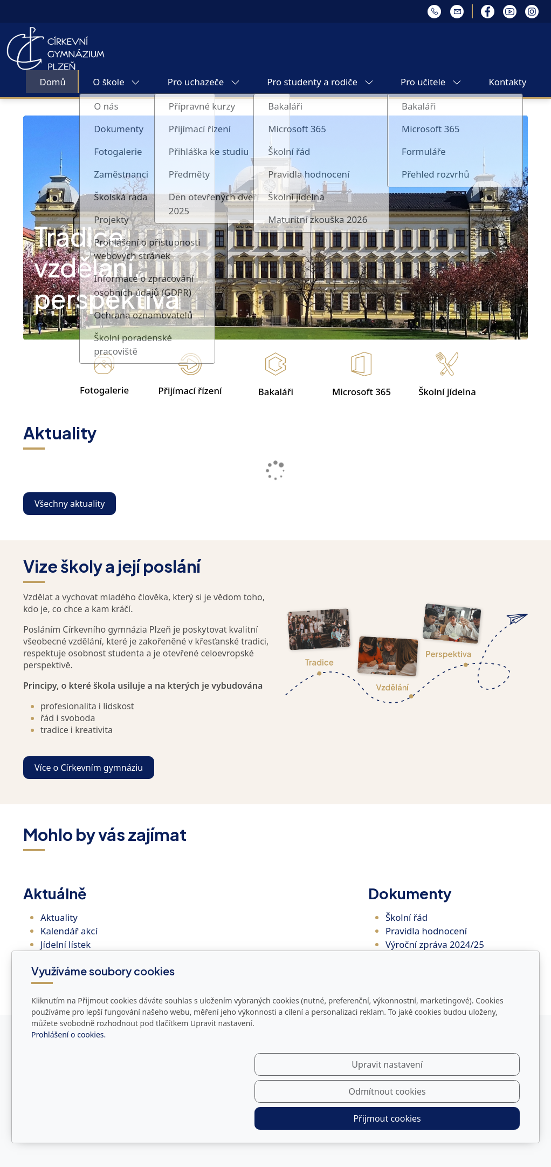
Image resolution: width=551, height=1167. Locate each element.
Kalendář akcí (69, 931)
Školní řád (406, 917)
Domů (52, 82)
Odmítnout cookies (360, 1118)
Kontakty (507, 82)
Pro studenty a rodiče (320, 82)
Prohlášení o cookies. (68, 1088)
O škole (116, 82)
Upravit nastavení (252, 1118)
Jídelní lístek (65, 944)
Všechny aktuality (70, 504)
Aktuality (59, 917)
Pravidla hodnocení (426, 931)
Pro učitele (431, 82)
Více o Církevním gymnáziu (89, 768)
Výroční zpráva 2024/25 (434, 944)
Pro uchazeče (204, 82)
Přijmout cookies (467, 1118)
